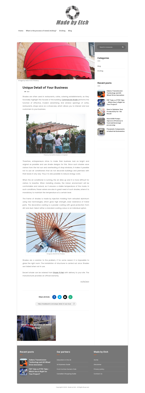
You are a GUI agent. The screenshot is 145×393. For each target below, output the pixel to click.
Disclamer (97, 364)
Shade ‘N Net (58, 272)
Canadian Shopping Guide (66, 374)
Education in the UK (64, 360)
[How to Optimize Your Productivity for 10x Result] (101, 112)
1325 (26, 92)
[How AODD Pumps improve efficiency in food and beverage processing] (101, 121)
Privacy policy (99, 369)
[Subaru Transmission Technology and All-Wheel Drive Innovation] (101, 93)
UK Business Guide (63, 364)
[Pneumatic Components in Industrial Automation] (101, 131)
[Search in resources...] (111, 47)
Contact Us (98, 374)
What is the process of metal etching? (41, 31)
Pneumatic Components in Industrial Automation (116, 130)
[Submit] (123, 47)
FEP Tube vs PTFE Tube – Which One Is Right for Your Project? (116, 102)
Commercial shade (70, 100)
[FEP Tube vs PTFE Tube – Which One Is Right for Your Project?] (101, 103)
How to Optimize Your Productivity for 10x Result (115, 112)
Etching (62, 31)
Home (20, 31)
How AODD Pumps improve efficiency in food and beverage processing (115, 122)
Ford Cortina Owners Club (66, 369)
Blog (70, 31)
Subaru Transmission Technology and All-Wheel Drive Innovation (115, 93)
